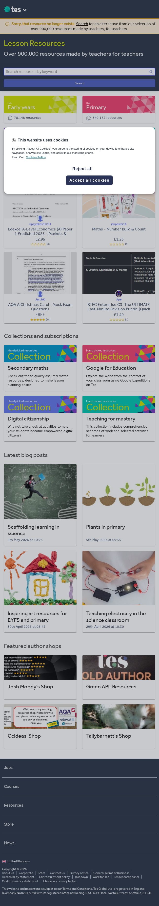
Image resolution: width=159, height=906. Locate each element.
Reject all (82, 168)
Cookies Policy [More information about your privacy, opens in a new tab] (36, 157)
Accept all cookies (89, 180)
